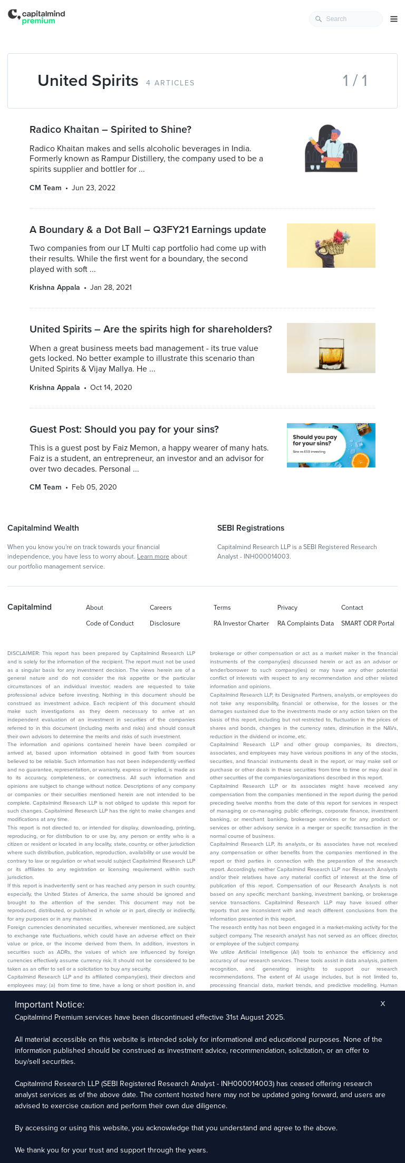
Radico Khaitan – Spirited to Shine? (110, 129)
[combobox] (346, 19)
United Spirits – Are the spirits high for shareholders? (151, 329)
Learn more (153, 556)
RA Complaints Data (305, 623)
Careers (161, 607)
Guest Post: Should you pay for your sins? (124, 429)
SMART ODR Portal (367, 623)
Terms (222, 607)
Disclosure (165, 623)
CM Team (46, 187)
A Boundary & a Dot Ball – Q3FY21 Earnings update (148, 229)
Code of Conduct (110, 623)
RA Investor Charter (241, 623)
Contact (352, 607)
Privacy (287, 607)
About (94, 607)
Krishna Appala (55, 287)
